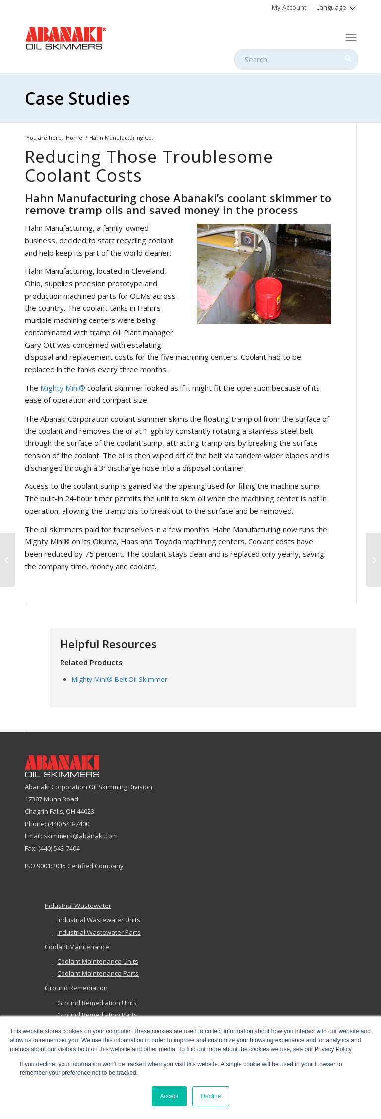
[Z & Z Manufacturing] (373, 560)
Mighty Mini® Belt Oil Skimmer (119, 679)
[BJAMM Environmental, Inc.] (7, 560)
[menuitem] (289, 7)
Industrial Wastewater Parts (99, 932)
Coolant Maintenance (77, 946)
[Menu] (351, 37)
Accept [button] (169, 1096)
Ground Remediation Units (97, 1002)
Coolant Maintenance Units (97, 961)
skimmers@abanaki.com (81, 835)
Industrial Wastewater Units (98, 919)
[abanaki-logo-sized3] (66, 37)
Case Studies (77, 98)
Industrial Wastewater (78, 905)
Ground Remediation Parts (97, 1015)
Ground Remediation (76, 987)
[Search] (296, 59)
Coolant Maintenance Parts (98, 973)
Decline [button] (211, 1096)
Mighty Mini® (62, 388)
